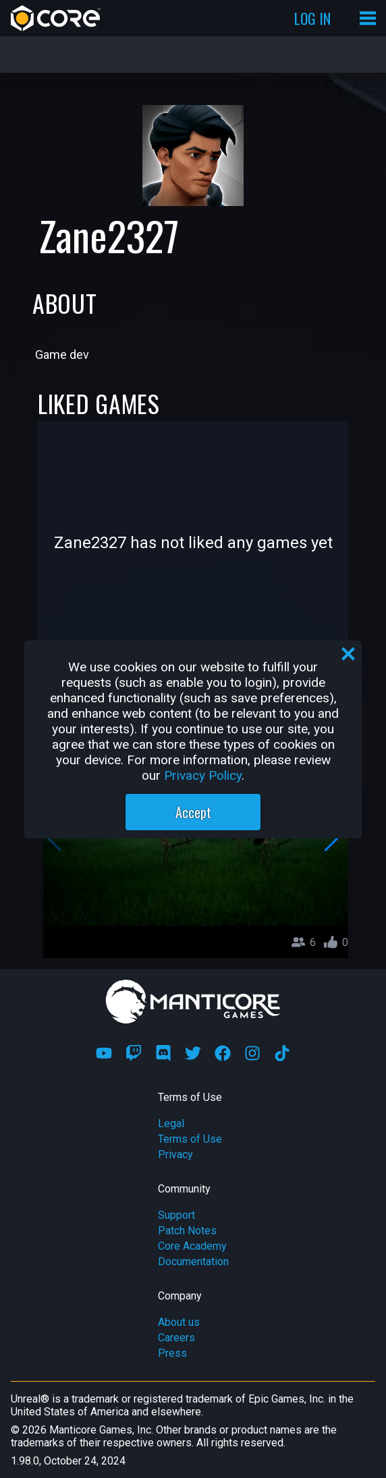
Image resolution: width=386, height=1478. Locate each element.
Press (172, 1353)
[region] (193, 739)
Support (176, 1215)
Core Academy (192, 1246)
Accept (193, 812)
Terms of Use (190, 1139)
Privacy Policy (203, 775)
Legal (171, 1123)
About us (179, 1322)
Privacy (175, 1154)
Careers (176, 1337)
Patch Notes (187, 1230)
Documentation (193, 1261)
